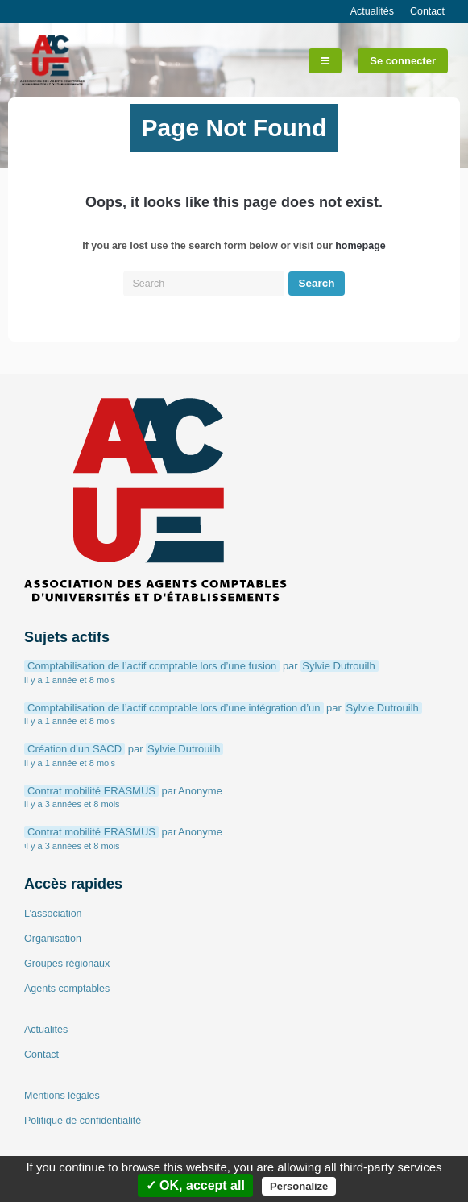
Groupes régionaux (67, 963)
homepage (360, 245)
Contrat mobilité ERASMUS (91, 791)
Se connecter (403, 61)
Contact (427, 11)
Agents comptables (67, 988)
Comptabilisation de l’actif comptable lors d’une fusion (151, 666)
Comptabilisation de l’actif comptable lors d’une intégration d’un (174, 708)
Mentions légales (62, 1095)
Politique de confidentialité (82, 1120)
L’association (53, 913)
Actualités (372, 11)
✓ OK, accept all (195, 1185)
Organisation (52, 938)
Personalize (299, 1186)
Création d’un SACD (74, 749)
